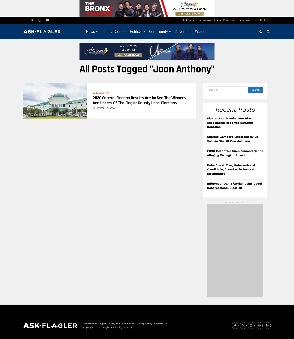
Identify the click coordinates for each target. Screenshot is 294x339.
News (90, 31)
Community (158, 31)
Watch (200, 31)
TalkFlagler (189, 20)
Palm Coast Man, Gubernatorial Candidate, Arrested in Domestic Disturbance (232, 170)
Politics (136, 31)
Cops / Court (112, 31)
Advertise (182, 31)
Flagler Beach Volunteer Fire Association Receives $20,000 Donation (230, 123)
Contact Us (262, 20)
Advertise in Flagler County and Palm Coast (225, 20)
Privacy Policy (144, 324)
